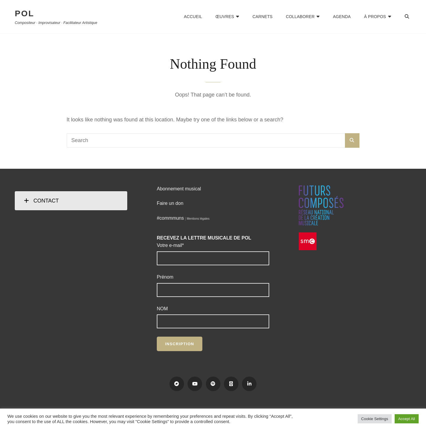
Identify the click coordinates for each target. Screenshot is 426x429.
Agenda (342, 16)
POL (24, 13)
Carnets (262, 16)
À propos (375, 16)
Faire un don (170, 203)
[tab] (71, 201)
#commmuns (170, 218)
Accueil (193, 16)
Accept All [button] (406, 419)
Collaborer (300, 16)
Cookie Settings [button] (374, 419)
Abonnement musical (179, 188)
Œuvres (224, 16)
